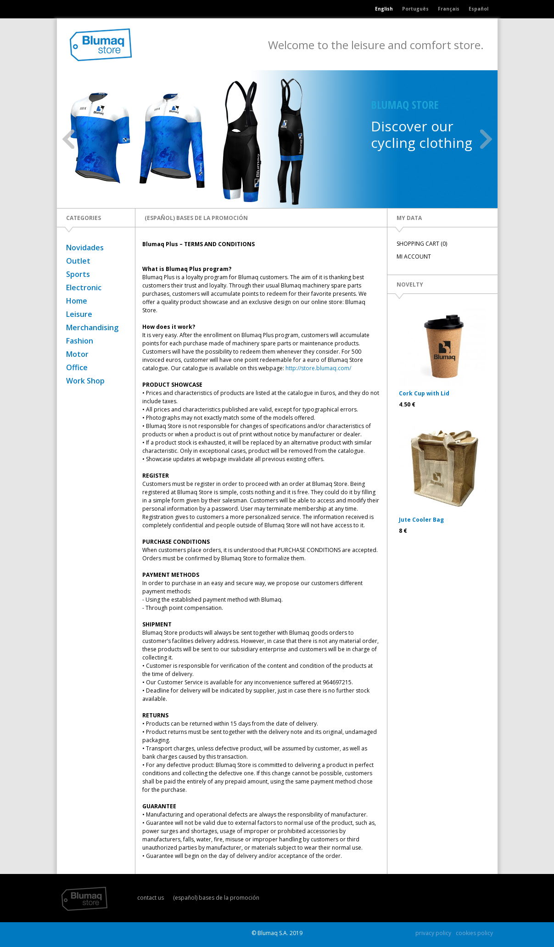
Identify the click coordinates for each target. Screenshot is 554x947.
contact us (150, 898)
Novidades (85, 247)
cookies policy (474, 933)
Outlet (78, 261)
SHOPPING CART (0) (422, 244)
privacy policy (433, 933)
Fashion (79, 341)
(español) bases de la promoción (216, 898)
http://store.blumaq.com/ (318, 368)
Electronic (83, 287)
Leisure (79, 314)
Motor (77, 354)
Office (77, 367)
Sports (78, 274)
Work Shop (85, 381)
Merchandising (92, 327)
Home (76, 301)
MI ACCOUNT (414, 256)
